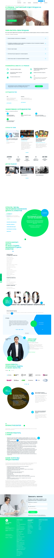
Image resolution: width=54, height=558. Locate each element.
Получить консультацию (12, 20)
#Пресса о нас (43, 142)
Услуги (24, 2)
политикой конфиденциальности (42, 515)
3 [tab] (19, 329)
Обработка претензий (31, 225)
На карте (12, 370)
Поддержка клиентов (38, 225)
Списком (6, 370)
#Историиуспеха (38, 142)
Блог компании (9, 392)
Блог (41, 2)
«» (12, 537)
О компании (19, 2)
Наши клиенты (35, 2)
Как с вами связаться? (31, 506)
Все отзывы (27, 333)
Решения (29, 2)
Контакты (45, 2)
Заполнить (39, 86)
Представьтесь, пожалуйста (32, 502)
